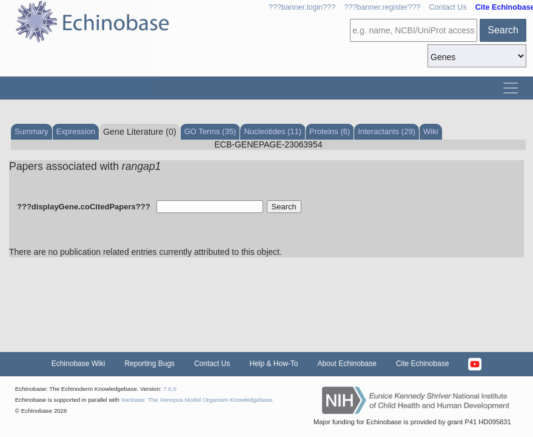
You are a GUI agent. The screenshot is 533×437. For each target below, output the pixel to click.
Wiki (430, 131)
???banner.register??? (382, 7)
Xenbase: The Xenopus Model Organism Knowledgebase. (197, 399)
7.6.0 (169, 388)
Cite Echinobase (422, 363)
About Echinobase (347, 363)
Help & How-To (273, 363)
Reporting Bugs (149, 363)
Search (503, 30)
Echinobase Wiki (79, 363)
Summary (32, 131)
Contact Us (447, 7)
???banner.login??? (302, 7)
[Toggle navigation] (510, 88)
